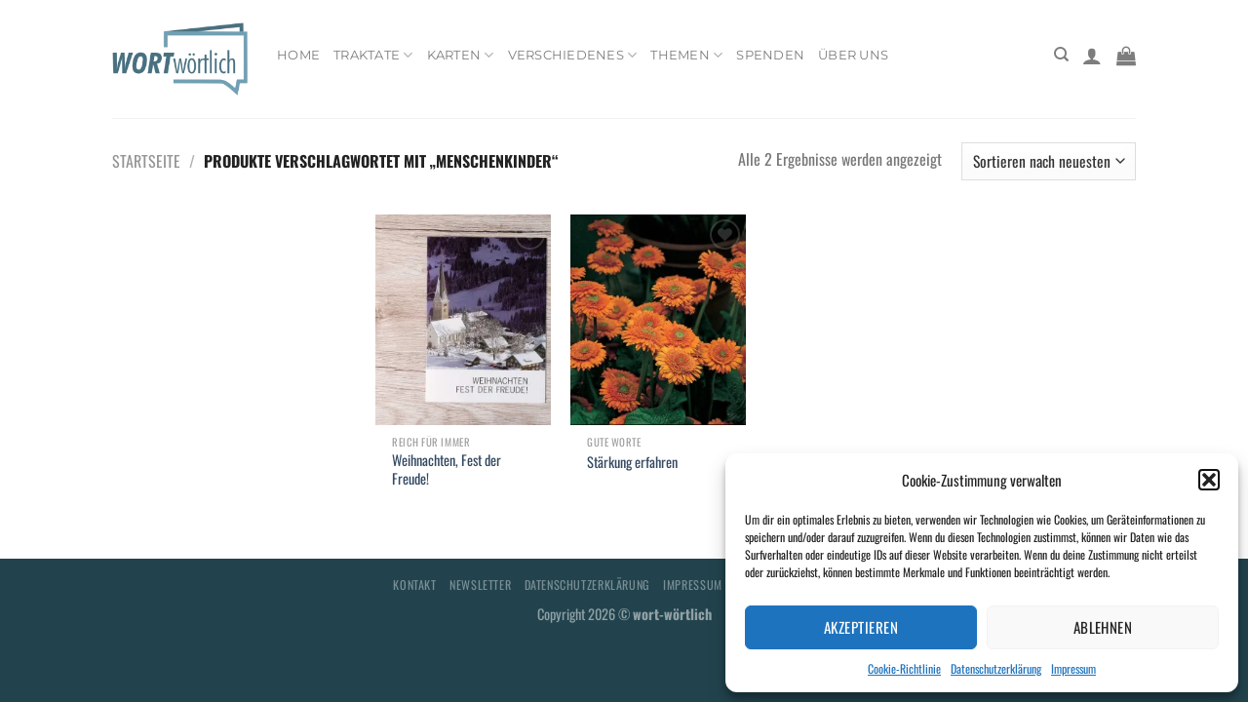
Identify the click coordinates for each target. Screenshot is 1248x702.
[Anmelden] (1092, 55)
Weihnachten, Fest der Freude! (446, 469)
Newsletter (480, 584)
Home (298, 55)
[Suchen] (1061, 54)
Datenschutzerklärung (996, 668)
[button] (1209, 479)
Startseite (146, 161)
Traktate (373, 55)
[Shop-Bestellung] (1048, 161)
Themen (686, 55)
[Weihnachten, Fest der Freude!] (463, 319)
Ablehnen (1103, 627)
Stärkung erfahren (632, 462)
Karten (460, 55)
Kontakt (414, 584)
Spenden (770, 55)
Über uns (853, 55)
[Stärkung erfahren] (658, 319)
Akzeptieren (861, 627)
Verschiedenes (573, 55)
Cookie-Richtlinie (904, 668)
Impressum (1073, 668)
